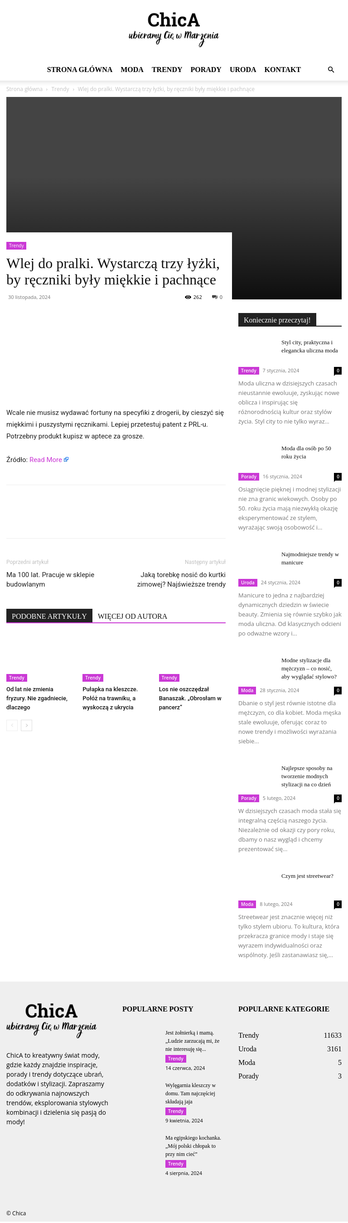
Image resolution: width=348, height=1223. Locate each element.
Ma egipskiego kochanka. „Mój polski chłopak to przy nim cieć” (193, 1147)
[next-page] (26, 725)
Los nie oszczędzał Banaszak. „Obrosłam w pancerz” (190, 698)
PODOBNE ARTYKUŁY (49, 616)
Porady (205, 69)
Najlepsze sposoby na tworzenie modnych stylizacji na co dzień (307, 776)
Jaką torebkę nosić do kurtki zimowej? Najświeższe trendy (181, 579)
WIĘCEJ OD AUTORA (132, 616)
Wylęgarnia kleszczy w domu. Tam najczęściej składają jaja (190, 1094)
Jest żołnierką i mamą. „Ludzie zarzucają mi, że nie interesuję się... (192, 1041)
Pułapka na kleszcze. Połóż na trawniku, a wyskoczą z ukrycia (110, 698)
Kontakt (283, 69)
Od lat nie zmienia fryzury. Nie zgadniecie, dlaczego (37, 698)
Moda (132, 69)
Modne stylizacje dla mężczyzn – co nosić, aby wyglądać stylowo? (309, 668)
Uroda (243, 69)
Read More (45, 460)
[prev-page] (12, 725)
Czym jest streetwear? (307, 875)
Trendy (167, 69)
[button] (331, 70)
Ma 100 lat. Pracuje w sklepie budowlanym (50, 579)
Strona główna (79, 69)
